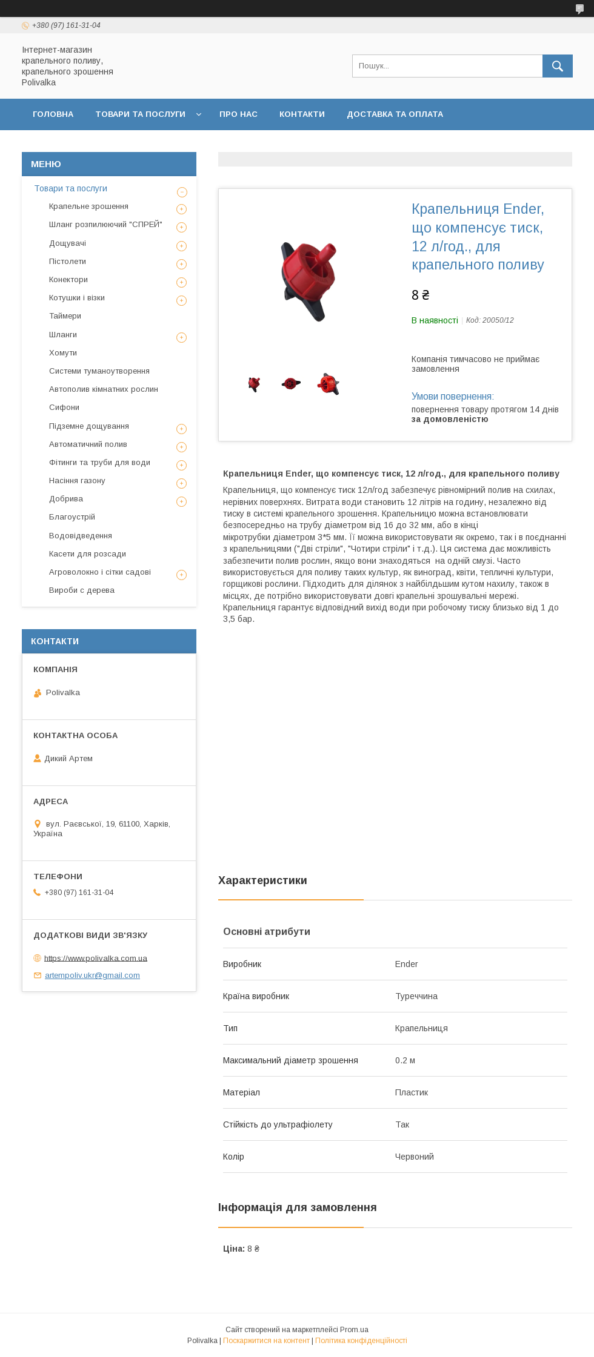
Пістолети (67, 261)
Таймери (65, 315)
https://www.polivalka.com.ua (95, 957)
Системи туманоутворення (99, 370)
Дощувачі (67, 243)
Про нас (238, 114)
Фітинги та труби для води (99, 462)
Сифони (64, 407)
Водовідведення (80, 535)
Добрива (66, 498)
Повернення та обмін (84, 145)
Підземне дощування (89, 426)
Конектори (68, 279)
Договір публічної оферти (220, 145)
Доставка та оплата (395, 114)
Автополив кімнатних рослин (103, 389)
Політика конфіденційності (371, 145)
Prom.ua (354, 1330)
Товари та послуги (140, 114)
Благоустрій (72, 516)
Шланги (63, 334)
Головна (53, 114)
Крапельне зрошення (88, 206)
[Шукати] (557, 66)
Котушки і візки (77, 297)
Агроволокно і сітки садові (100, 571)
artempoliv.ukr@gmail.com (92, 975)
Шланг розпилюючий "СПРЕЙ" (105, 224)
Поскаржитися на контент (266, 1340)
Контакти (302, 114)
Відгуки (477, 145)
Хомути (63, 352)
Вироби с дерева (82, 590)
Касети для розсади (87, 553)
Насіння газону (77, 480)
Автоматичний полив (88, 444)
